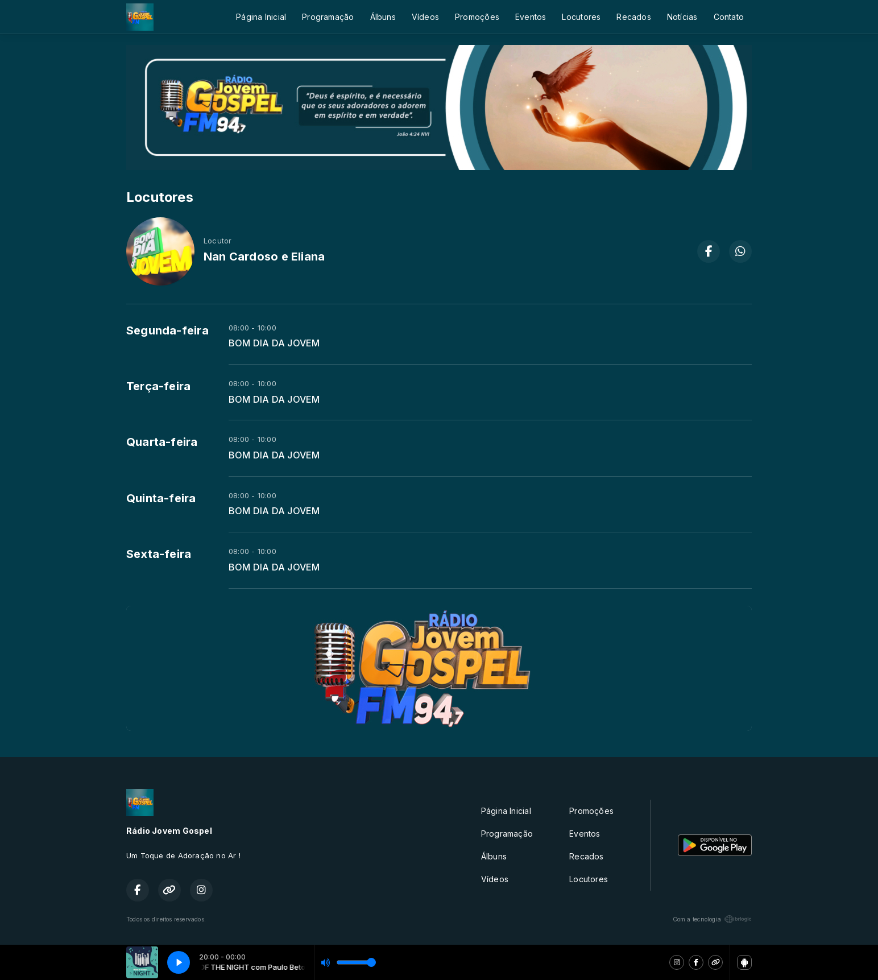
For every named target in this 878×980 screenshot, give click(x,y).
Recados (633, 17)
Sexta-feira (158, 554)
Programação (328, 17)
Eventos (530, 17)
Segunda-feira (167, 330)
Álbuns (383, 17)
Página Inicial (261, 17)
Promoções (477, 17)
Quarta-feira (162, 442)
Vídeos (425, 17)
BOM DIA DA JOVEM (274, 343)
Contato (729, 17)
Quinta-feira (161, 498)
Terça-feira (158, 386)
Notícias (682, 17)
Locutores (581, 17)
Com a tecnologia (712, 919)
